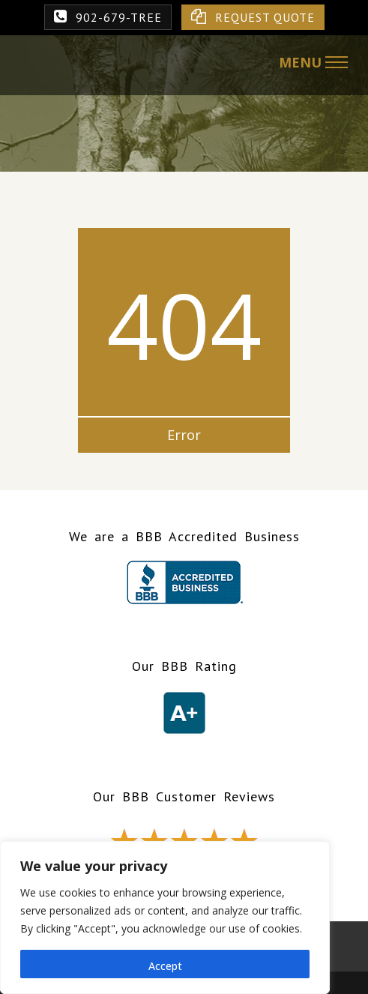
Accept (165, 966)
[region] (165, 917)
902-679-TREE (108, 17)
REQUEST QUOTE (253, 17)
